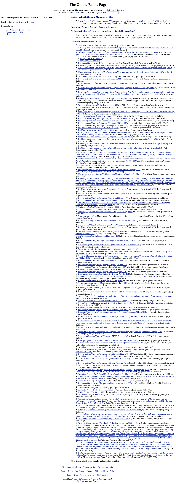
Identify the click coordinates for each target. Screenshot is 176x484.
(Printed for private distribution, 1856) (102, 301)
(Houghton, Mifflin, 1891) (112, 312)
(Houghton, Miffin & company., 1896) (100, 209)
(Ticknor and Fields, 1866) (103, 200)
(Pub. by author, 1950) (109, 394)
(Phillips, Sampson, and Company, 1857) (105, 137)
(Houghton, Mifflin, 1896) (103, 260)
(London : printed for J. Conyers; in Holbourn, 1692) (124, 445)
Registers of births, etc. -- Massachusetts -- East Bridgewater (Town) (108, 31)
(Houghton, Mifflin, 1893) (111, 316)
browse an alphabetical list (77, 12)
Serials (112, 471)
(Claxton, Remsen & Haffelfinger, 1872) (121, 143)
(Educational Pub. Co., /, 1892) (99, 236)
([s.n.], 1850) (118, 139)
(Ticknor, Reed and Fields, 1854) (105, 118)
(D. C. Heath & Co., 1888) (98, 128)
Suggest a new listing (106, 467)
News (76, 475)
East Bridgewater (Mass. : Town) (18, 30)
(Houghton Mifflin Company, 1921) (110, 83)
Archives (91, 475)
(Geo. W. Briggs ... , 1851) (108, 359)
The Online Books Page (87, 4)
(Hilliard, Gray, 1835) (115, 194)
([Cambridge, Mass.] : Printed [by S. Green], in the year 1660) (124, 455)
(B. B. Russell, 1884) (117, 227)
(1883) (92, 388)
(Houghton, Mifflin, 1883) (95, 347)
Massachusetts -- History (15, 32)
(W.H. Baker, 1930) (109, 410)
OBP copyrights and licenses (87, 481)
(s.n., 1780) (97, 249)
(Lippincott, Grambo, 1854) (117, 287)
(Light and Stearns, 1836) (118, 276)
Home (63, 471)
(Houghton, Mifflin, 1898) (111, 327)
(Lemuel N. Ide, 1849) (106, 283)
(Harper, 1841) (120, 365)
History (8, 34)
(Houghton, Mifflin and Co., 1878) (106, 354)
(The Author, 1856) (96, 269)
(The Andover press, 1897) (111, 343)
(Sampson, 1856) (95, 130)
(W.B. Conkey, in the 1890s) (96, 77)
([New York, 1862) (109, 245)
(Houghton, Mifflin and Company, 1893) (116, 88)
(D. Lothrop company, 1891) (99, 63)
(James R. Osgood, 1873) (95, 356)
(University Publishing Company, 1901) (120, 332)
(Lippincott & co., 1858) (116, 292)
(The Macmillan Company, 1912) (109, 170)
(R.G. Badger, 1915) (105, 65)
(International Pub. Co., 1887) (124, 160)
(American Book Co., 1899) (98, 225)
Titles (97, 471)
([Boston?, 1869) (114, 303)
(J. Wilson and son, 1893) (106, 220)
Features (83, 475)
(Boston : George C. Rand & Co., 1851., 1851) (123, 401)
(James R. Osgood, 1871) (102, 267)
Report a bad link (89, 467)
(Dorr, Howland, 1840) (100, 281)
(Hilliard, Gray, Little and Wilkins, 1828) (123, 322)
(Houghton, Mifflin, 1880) (103, 265)
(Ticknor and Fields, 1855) (103, 310)
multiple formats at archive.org (91, 59)
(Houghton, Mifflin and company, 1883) (108, 79)
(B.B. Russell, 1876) (125, 182)
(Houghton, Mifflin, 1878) (103, 123)
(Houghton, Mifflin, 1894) (111, 174)
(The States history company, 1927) (117, 107)
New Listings (80, 471)
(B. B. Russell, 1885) (117, 189)
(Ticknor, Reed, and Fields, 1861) (105, 363)
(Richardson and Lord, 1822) (98, 105)
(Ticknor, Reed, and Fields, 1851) (105, 121)
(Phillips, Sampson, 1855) (99, 307)
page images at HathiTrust (90, 61)
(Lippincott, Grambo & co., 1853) (119, 148)
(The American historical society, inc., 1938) (105, 383)
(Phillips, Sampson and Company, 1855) (105, 99)
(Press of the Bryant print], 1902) (98, 207)
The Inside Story (103, 475)
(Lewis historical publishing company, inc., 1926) (113, 370)
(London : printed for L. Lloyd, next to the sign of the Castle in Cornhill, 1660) (124, 432)
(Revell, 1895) (108, 340)
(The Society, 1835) (105, 212)
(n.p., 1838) (86, 216)
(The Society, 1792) (91, 392)
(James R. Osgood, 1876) (102, 272)
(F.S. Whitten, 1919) (103, 116)
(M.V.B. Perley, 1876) (103, 336)
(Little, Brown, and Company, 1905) (121, 72)
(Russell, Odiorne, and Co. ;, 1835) (123, 154)
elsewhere (30, 22)
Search (70, 471)
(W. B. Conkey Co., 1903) (95, 390)
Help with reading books (71, 467)
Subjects (104, 471)
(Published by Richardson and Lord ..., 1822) (105, 423)
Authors (90, 471)
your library (19, 22)
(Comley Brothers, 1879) (123, 415)
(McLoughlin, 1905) (93, 381)
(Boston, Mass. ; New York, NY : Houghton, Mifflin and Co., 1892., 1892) (124, 93)
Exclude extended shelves (114, 10)
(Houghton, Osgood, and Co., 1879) (106, 240)
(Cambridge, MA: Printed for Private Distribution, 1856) (124, 53)
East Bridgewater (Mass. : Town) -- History (98, 17)
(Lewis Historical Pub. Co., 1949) (104, 274)
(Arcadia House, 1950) (104, 419)
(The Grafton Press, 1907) (125, 68)
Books (69, 475)
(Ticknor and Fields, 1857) (103, 198)
